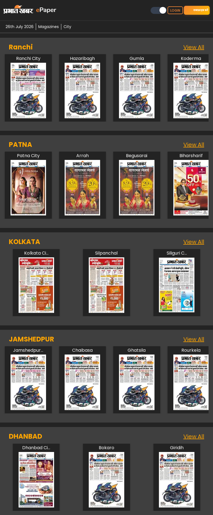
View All (193, 47)
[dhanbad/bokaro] (106, 447)
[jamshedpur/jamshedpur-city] (28, 350)
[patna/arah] (82, 155)
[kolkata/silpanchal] (106, 253)
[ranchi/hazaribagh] (82, 58)
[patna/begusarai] (137, 155)
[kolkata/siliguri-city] (177, 253)
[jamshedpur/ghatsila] (137, 350)
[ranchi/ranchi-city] (28, 58)
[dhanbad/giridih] (177, 447)
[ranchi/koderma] (191, 58)
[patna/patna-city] (28, 155)
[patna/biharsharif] (191, 155)
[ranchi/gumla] (137, 58)
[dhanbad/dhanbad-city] (36, 447)
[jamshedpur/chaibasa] (82, 350)
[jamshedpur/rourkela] (191, 350)
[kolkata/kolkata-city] (36, 253)
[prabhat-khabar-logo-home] (18, 10)
